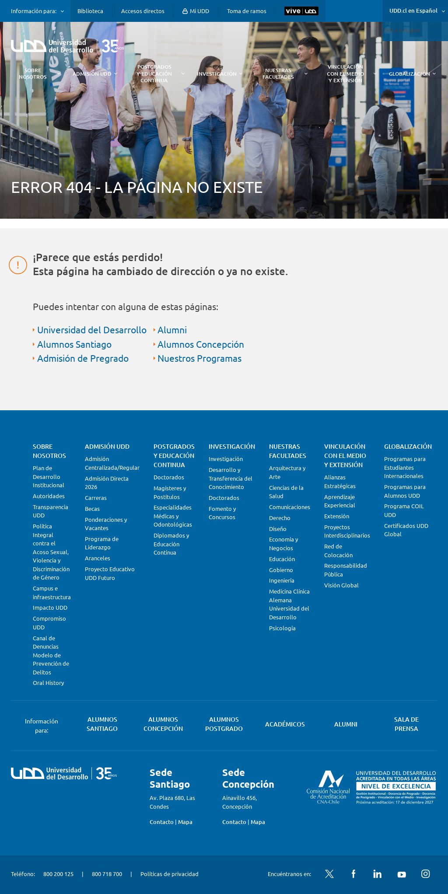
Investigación (232, 446)
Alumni (172, 329)
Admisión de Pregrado (83, 357)
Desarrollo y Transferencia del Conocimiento (230, 478)
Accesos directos (142, 10)
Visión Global (341, 585)
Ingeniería (281, 580)
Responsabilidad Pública (345, 570)
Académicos (285, 724)
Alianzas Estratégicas (340, 481)
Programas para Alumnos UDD (405, 491)
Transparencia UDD (50, 511)
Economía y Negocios (283, 543)
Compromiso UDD (49, 623)
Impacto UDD (50, 607)
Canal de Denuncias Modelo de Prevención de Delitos (51, 655)
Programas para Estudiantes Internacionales (405, 467)
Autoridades (49, 495)
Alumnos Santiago (74, 343)
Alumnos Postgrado (224, 724)
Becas (92, 508)
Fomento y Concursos (222, 513)
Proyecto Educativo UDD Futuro (110, 573)
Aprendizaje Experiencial (339, 501)
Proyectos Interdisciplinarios (347, 531)
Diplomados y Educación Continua (171, 543)
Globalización (408, 446)
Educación (282, 558)
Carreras (96, 497)
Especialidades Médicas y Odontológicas (173, 515)
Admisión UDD (107, 446)
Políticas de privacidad (169, 873)
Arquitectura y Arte (287, 472)
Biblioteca (90, 10)
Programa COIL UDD (404, 510)
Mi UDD (195, 10)
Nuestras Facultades (287, 451)
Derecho (279, 517)
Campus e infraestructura (52, 592)
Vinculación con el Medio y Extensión (345, 455)
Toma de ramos (246, 10)
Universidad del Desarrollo (92, 329)
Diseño (278, 528)
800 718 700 (107, 873)
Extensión (336, 516)
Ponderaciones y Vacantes (106, 524)
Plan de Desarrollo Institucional (48, 476)
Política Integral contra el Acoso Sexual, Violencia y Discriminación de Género (51, 551)
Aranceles (97, 558)
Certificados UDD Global (406, 530)
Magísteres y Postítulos (170, 492)
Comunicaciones (289, 506)
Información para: (33, 10)
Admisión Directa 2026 (107, 483)
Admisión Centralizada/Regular (112, 463)
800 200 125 (58, 873)
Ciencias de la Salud (286, 492)
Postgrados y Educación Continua (174, 455)
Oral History (48, 682)
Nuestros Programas (200, 357)
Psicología (282, 628)
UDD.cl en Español (413, 10)
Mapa (185, 822)
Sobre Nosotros (49, 451)
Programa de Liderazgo (102, 543)
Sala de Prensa (406, 724)
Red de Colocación (338, 550)
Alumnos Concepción (201, 343)
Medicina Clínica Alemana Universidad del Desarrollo (289, 604)
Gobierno (281, 569)
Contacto (162, 822)
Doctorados (169, 477)
